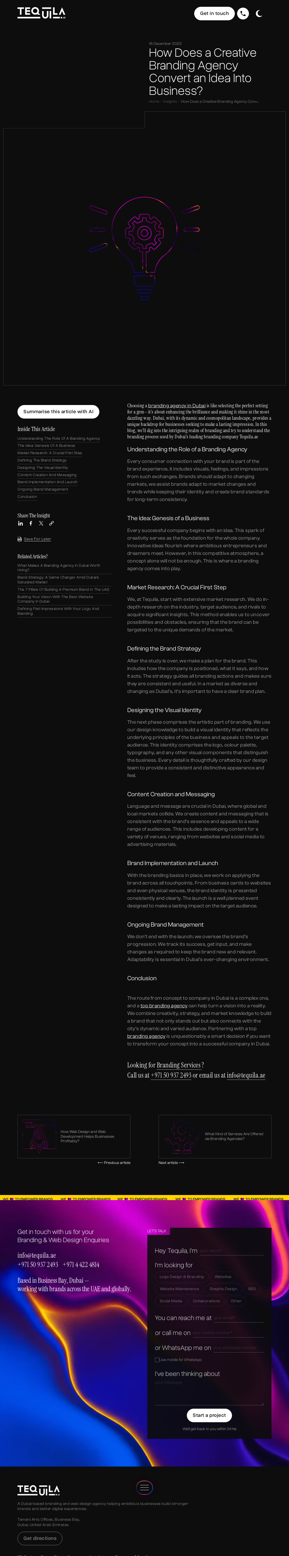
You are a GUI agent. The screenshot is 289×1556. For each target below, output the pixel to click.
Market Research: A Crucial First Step (49, 453)
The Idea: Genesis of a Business (46, 445)
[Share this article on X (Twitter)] (41, 523)
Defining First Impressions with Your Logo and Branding (58, 611)
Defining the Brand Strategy (42, 460)
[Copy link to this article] (51, 523)
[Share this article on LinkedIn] (20, 523)
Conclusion (27, 496)
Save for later (34, 539)
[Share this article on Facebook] (31, 523)
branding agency (146, 1036)
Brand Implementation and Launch (47, 482)
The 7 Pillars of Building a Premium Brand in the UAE (63, 589)
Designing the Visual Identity (42, 467)
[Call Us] (243, 13)
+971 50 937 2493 (171, 1075)
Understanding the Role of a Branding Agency (58, 438)
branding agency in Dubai (176, 406)
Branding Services (179, 1065)
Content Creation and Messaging (46, 475)
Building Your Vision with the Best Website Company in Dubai (55, 599)
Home (154, 101)
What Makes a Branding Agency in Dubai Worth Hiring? (58, 568)
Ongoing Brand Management (42, 489)
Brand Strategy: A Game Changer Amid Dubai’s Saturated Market (58, 580)
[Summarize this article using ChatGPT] (58, 412)
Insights (170, 101)
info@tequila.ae (246, 1075)
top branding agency (164, 1006)
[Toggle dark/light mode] (259, 13)
